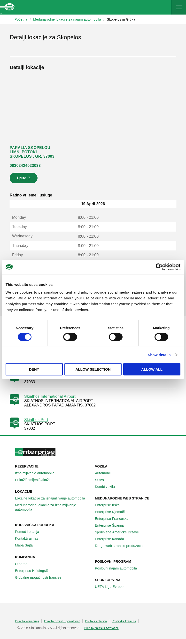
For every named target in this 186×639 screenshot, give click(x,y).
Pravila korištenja (27, 621)
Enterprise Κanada (112, 539)
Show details (159, 355)
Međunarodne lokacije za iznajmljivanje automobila (53, 507)
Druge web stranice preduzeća (121, 546)
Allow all (152, 369)
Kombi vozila (107, 487)
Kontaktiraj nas (29, 538)
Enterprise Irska (110, 505)
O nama (24, 564)
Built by (101, 628)
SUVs (102, 480)
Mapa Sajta (26, 545)
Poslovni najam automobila (118, 568)
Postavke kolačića (124, 621)
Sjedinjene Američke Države (119, 532)
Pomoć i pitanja (29, 532)
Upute (24, 179)
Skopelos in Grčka (121, 19)
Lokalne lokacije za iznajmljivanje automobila (52, 498)
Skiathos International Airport (50, 396)
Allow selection (92, 369)
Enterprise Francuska (114, 519)
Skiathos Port (36, 420)
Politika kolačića (96, 621)
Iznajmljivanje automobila (37, 473)
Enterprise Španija (112, 525)
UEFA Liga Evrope (112, 587)
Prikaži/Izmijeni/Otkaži (35, 480)
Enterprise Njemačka (114, 512)
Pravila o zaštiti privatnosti (62, 621)
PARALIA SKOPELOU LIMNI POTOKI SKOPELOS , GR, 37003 (32, 152)
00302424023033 (25, 166)
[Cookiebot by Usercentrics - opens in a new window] (159, 267)
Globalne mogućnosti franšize (41, 577)
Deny (34, 369)
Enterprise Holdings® (34, 571)
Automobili (106, 473)
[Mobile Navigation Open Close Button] (178, 7)
